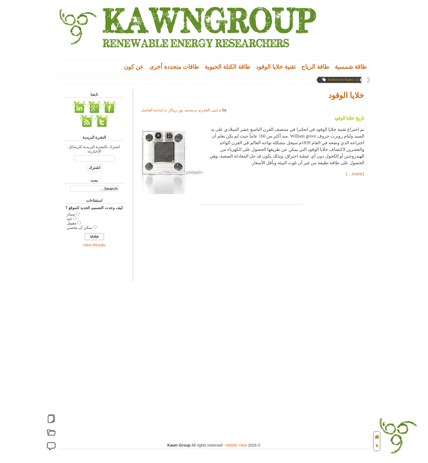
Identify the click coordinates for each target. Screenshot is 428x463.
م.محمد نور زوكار (182, 110)
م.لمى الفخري (209, 110)
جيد (69, 218)
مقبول (72, 223)
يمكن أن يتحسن (79, 227)
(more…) (355, 174)
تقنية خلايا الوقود (276, 66)
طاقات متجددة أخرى (174, 66)
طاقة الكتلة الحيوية (227, 66)
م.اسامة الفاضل (154, 110)
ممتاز (71, 214)
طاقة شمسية (351, 66)
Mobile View (236, 445)
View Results (94, 245)
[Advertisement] (94, 337)
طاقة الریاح (315, 66)
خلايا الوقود (346, 95)
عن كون (134, 66)
